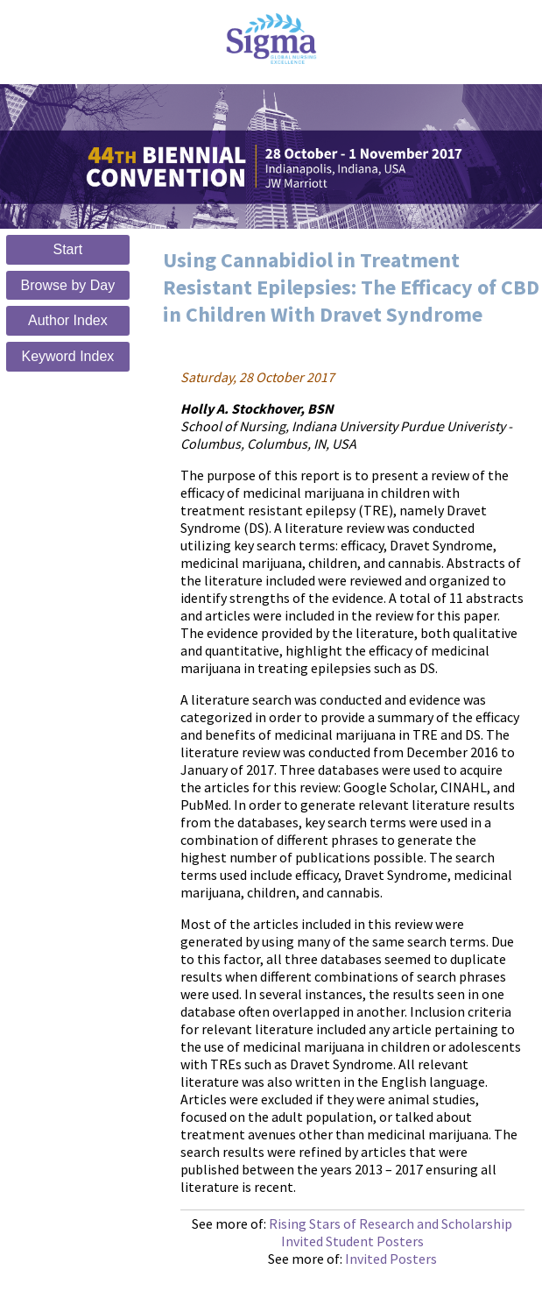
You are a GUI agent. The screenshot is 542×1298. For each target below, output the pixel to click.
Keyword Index (67, 356)
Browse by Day (68, 285)
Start (67, 249)
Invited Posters (391, 1258)
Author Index (68, 320)
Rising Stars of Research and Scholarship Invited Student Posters (390, 1232)
